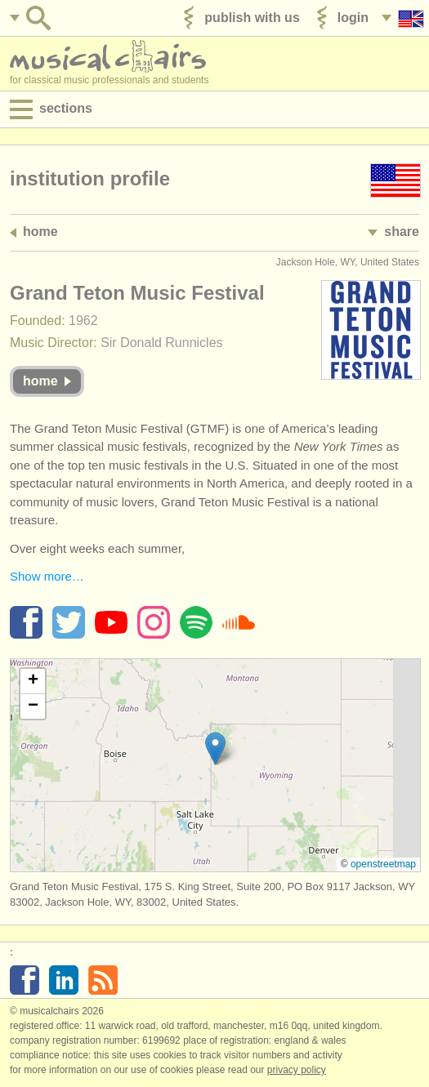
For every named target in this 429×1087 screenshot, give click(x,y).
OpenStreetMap (383, 864)
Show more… (47, 576)
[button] (215, 748)
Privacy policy (296, 1070)
